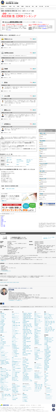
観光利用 (14, 399)
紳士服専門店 (25, 397)
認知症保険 (46, 361)
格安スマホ (51, 318)
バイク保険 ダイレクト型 (48, 340)
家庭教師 (24, 352)
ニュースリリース (16, 405)
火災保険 (1, 322)
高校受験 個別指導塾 (26, 329)
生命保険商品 (46, 353)
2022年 (8, 282)
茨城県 (8, 164)
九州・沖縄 (3, 226)
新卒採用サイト (37, 337)
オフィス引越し (14, 373)
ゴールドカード (4, 357)
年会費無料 (3, 355)
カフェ (13, 360)
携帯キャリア (46, 313)
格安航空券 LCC (15, 390)
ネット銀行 (2, 344)
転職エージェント (37, 322)
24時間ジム (25, 386)
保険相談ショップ (3, 332)
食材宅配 (13, 321)
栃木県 (18, 164)
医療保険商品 (46, 349)
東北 (2, 218)
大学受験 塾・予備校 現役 (27, 313)
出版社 (14, 369)
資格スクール (25, 372)
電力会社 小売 (14, 379)
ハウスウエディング (38, 372)
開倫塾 (6, 68)
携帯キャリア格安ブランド (49, 314)
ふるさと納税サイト (15, 330)
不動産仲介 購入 (3, 371)
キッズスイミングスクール (27, 389)
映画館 (35, 383)
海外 (16, 395)
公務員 (24, 371)
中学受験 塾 (25, 336)
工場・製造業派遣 (37, 330)
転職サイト (36, 318)
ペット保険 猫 (46, 348)
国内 (13, 395)
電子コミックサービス (16, 365)
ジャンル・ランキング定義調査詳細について (48, 238)
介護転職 (36, 325)
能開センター (7, 110)
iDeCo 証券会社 (3, 343)
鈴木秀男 (44, 28)
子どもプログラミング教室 (27, 380)
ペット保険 (2, 325)
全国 (41, 388)
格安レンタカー (14, 341)
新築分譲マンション (3, 387)
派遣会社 (36, 329)
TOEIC (24, 368)
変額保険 (45, 368)
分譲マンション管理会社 (4, 374)
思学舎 (5, 82)
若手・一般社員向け (38, 358)
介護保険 (45, 364)
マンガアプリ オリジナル (16, 371)
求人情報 (39, 405)
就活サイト (36, 314)
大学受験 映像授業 (26, 321)
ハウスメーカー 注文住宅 (4, 390)
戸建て (7, 370)
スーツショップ (25, 398)
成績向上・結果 (9, 159)
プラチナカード (49, 392)
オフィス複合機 (14, 376)
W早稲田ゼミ (7, 124)
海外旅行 (18, 386)
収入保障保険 (47, 356)
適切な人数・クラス (30, 159)
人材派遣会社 (36, 343)
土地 (10, 370)
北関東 (2, 219)
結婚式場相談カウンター (38, 376)
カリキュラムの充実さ (44, 163)
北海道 (2, 216)
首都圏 (2, 220)
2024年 (1, 282)
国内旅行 (14, 386)
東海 (2, 222)
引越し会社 (14, 337)
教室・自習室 (42, 171)
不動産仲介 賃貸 (3, 378)
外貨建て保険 (46, 363)
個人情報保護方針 (22, 405)
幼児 (24, 360)
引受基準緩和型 (48, 352)
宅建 (24, 367)
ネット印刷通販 (37, 350)
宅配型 (14, 336)
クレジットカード (3, 353)
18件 (34, 38)
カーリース (14, 342)
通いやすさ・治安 (43, 178)
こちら (40, 22)
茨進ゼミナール (8, 39)
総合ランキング (9, 157)
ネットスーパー (14, 326)
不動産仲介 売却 (3, 368)
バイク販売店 (14, 352)
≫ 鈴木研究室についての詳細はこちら (15, 300)
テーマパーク (36, 391)
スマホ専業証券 (3, 341)
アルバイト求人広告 (38, 344)
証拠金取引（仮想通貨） (5, 363)
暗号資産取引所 (3, 360)
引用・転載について (34, 405)
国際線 (17, 391)
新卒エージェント (37, 339)
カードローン (2, 351)
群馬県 (28, 164)
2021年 (11, 282)
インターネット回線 (47, 326)
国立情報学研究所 (42, 25)
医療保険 (1, 328)
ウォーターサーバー (15, 313)
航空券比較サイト (15, 387)
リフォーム (2, 383)
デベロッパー (3, 399)
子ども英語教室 (25, 359)
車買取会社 (14, 344)
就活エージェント (37, 313)
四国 (48, 330)
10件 (34, 68)
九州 (10, 375)
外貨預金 (1, 347)
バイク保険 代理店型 (48, 341)
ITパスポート (29, 371)
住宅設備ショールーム (4, 382)
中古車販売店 (14, 346)
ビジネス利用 (15, 398)
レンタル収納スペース (17, 333)
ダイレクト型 (3, 314)
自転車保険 (2, 321)
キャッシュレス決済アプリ (5, 359)
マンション (3, 370)
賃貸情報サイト (3, 379)
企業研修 (36, 354)
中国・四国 (3, 225)
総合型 (14, 367)
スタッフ (18, 162)
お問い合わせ (28, 405)
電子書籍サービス (15, 364)
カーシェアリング (15, 338)
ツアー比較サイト (15, 392)
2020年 (14, 282)
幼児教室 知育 (25, 354)
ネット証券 (2, 336)
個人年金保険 (46, 367)
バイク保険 (2, 317)
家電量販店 (25, 394)
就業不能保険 (46, 360)
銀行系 (2, 352)
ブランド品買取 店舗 (15, 372)
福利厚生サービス (15, 377)
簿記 (26, 367)
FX (0, 349)
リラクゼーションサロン (27, 387)
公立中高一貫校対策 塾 (27, 341)
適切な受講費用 (19, 159)
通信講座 (24, 364)
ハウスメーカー (4, 398)
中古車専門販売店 (16, 348)
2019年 (17, 282)
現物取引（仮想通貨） (5, 361)
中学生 (28, 350)
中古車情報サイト (15, 345)
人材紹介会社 (36, 341)
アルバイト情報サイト (38, 317)
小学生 (31, 350)
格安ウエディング (37, 373)
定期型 (49, 351)
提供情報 (28, 162)
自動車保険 (2, 313)
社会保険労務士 (29, 368)
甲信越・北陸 (3, 221)
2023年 (5, 282)
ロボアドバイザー (3, 364)
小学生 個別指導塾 (26, 346)
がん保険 (1, 329)
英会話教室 (25, 361)
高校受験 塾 (25, 322)
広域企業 (46, 325)
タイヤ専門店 (25, 401)
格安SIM (46, 318)
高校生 (24, 350)
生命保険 (1, 326)
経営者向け (37, 355)
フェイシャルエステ (38, 365)
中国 (54, 322)
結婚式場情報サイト (38, 377)
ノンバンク (6, 352)
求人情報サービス (37, 333)
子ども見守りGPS (15, 380)
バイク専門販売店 (16, 353)
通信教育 (24, 349)
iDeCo (45, 378)
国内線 (14, 391)
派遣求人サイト (37, 332)
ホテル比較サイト (15, 388)
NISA (1, 337)
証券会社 (2, 339)
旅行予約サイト (14, 384)
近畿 (7, 375)
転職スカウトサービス (38, 321)
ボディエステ (36, 366)
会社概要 (11, 405)
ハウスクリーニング (15, 318)
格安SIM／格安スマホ (48, 317)
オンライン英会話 (26, 363)
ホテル (13, 396)
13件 (34, 95)
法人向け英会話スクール (27, 379)
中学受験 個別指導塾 (26, 338)
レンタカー (14, 340)
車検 (13, 357)
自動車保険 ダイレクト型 (48, 337)
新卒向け (36, 359)
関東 (41, 384)
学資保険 (1, 330)
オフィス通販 (14, 375)
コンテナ (14, 334)
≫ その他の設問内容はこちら (5, 270)
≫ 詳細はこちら (3, 260)
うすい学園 (7, 96)
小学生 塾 (24, 344)
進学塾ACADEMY (9, 52)
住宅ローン (2, 348)
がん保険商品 (46, 357)
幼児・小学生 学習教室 (27, 353)
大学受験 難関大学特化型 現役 (28, 318)
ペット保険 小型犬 (47, 347)
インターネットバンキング (5, 345)
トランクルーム (14, 332)
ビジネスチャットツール (38, 351)
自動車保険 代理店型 (48, 339)
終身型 (46, 351)
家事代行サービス (15, 317)
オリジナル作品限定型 (17, 368)
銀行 (2, 340)
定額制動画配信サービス (16, 361)
